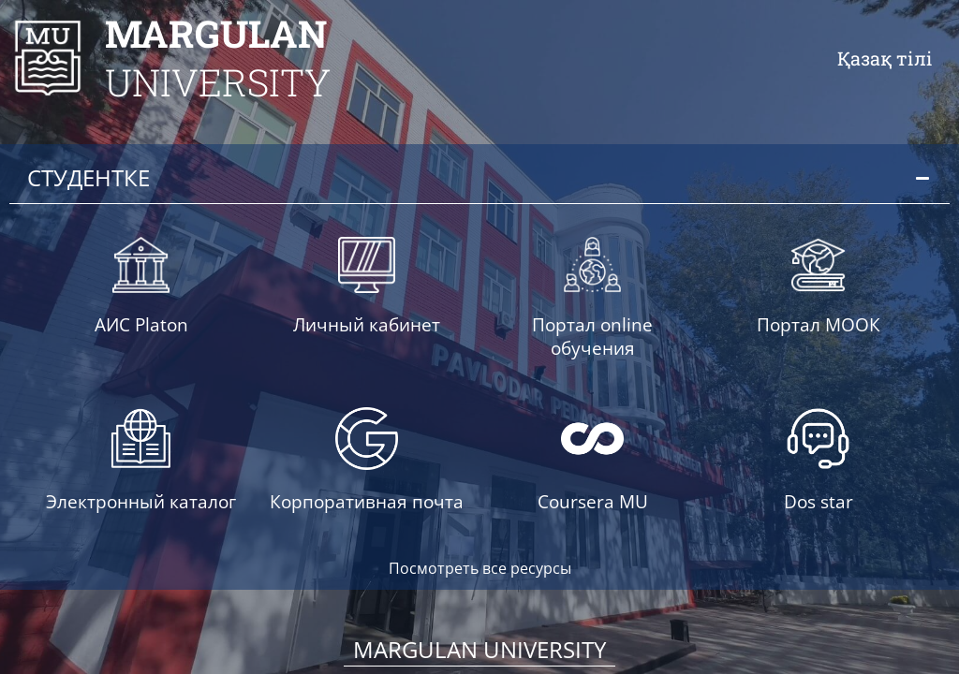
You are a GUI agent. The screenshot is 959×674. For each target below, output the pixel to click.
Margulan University (479, 648)
